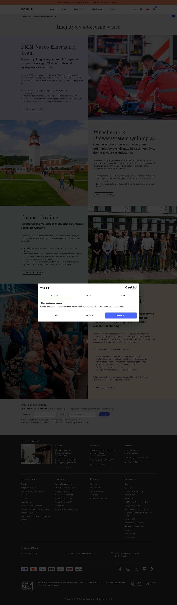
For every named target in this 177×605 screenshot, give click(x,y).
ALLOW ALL (121, 315)
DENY (56, 315)
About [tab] (122, 295)
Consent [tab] (54, 296)
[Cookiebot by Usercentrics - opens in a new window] (127, 288)
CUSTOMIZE (89, 315)
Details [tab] (88, 295)
